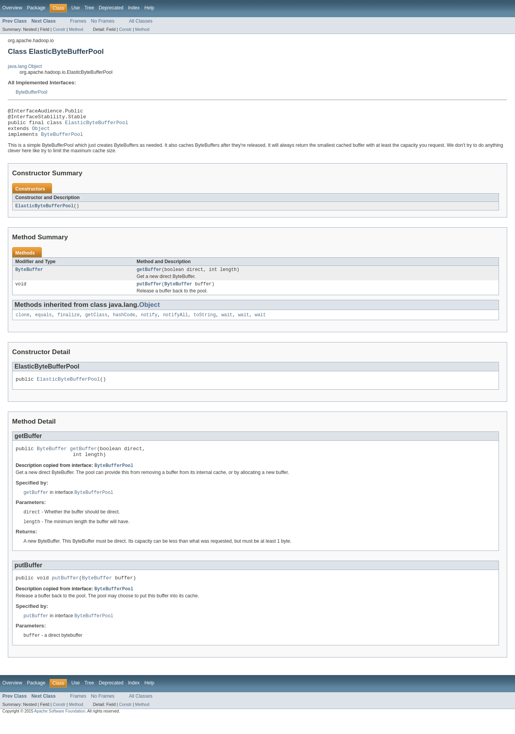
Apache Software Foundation (59, 727)
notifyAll (175, 323)
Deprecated (111, 8)
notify (149, 323)
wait (226, 323)
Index (134, 8)
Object (41, 132)
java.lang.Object (25, 66)
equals (43, 323)
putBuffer (148, 292)
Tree (89, 8)
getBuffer (148, 276)
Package (36, 8)
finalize (68, 323)
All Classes (141, 21)
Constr (59, 29)
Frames (78, 21)
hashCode (124, 323)
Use (75, 8)
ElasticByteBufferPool (96, 125)
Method (76, 29)
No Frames (103, 21)
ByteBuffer (29, 276)
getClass (96, 323)
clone (23, 323)
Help (149, 8)
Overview (12, 8)
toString (205, 323)
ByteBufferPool (31, 92)
